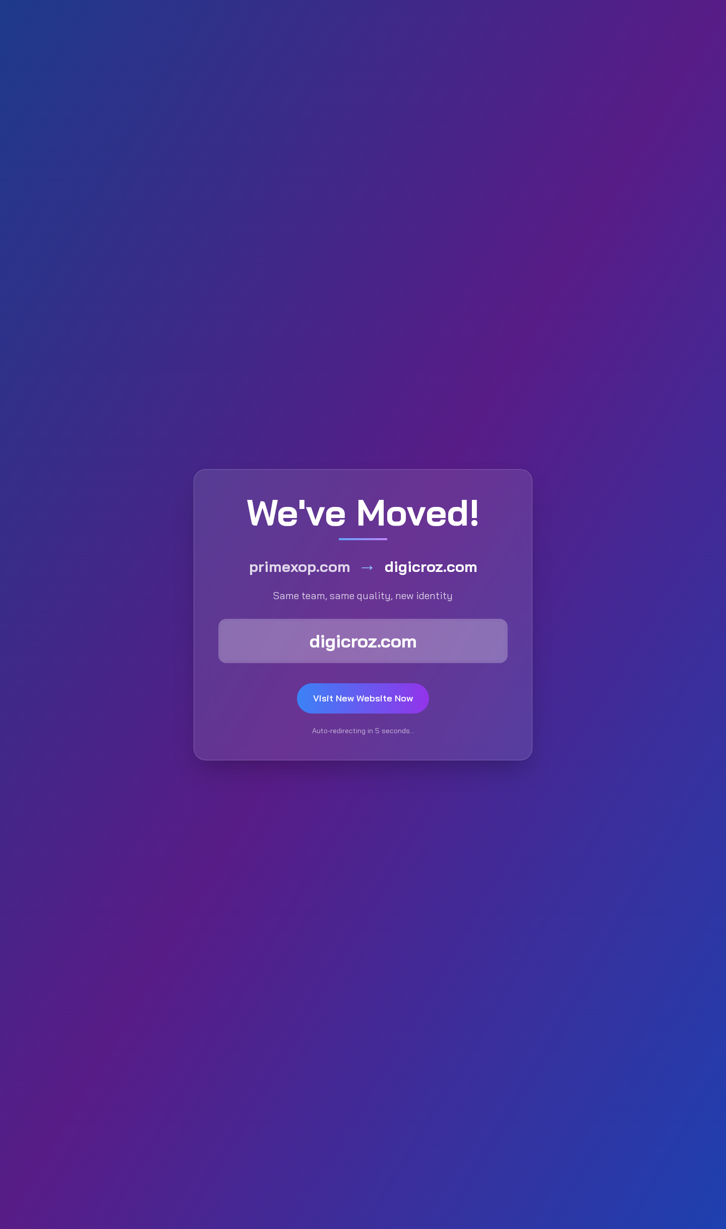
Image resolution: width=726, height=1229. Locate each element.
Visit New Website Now (363, 698)
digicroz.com (363, 640)
